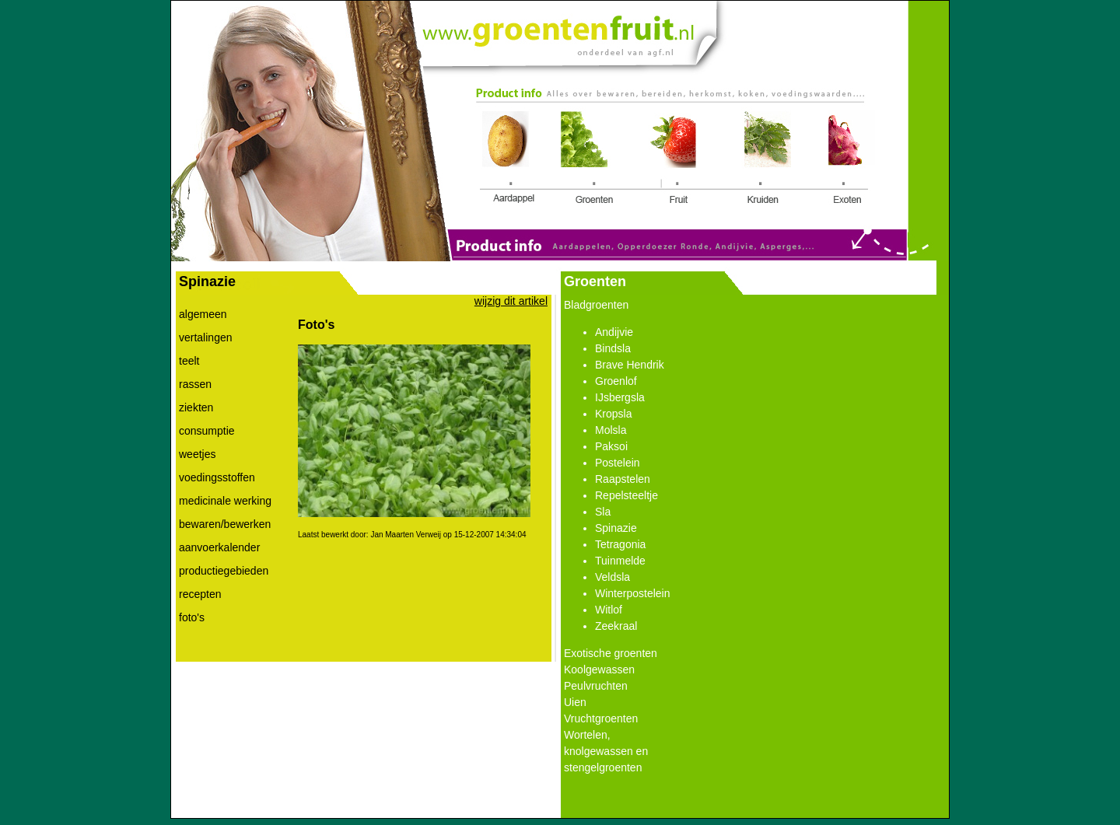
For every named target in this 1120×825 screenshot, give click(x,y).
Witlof (608, 609)
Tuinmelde (620, 560)
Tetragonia (620, 544)
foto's (192, 617)
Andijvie (614, 332)
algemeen (203, 314)
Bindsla (613, 348)
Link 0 (557, 29)
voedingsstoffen (217, 477)
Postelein (617, 462)
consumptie (207, 431)
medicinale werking (225, 501)
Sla (603, 511)
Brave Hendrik (629, 364)
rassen (195, 384)
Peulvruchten (596, 686)
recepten (200, 594)
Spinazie (616, 528)
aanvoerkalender (219, 547)
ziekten (196, 407)
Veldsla (612, 577)
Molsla (610, 430)
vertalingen (206, 337)
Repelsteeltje (626, 495)
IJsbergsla (620, 397)
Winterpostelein (632, 593)
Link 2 (588, 157)
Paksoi (611, 446)
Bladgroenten (596, 305)
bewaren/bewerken (225, 524)
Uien (575, 702)
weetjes (197, 454)
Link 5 (847, 159)
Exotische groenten (610, 653)
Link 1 (510, 159)
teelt (189, 361)
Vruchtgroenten (601, 718)
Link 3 (674, 159)
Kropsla (613, 413)
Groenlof (616, 381)
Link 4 (767, 159)
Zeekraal (616, 626)
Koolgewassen (599, 669)
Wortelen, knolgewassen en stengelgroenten (606, 751)
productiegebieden (223, 571)
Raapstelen (622, 479)
